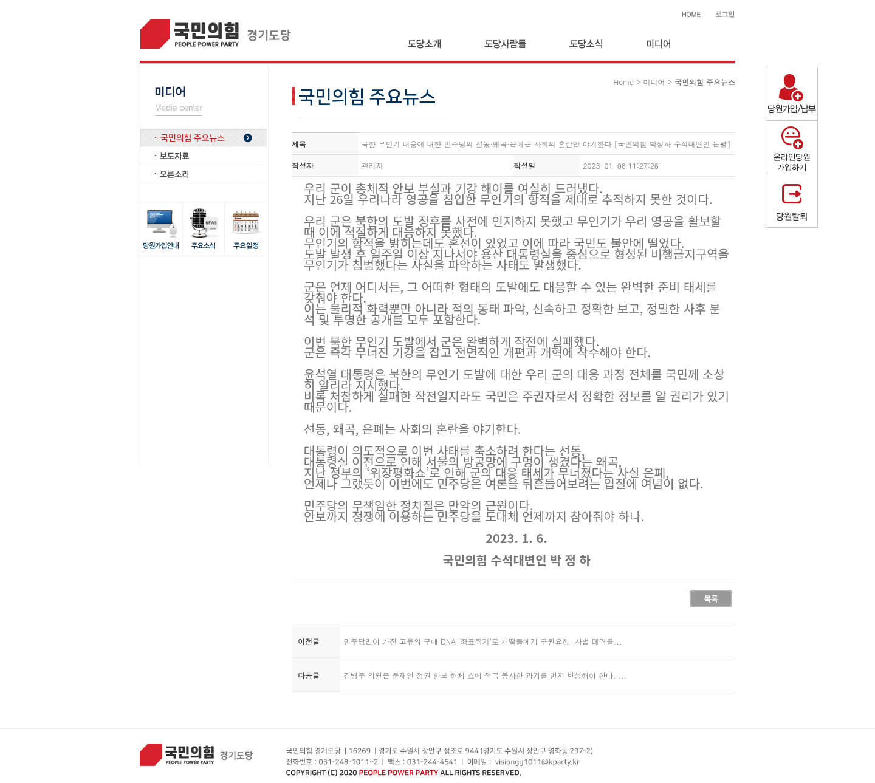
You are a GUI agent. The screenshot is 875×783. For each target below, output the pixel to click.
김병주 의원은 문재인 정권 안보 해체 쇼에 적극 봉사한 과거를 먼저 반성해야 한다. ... (484, 675)
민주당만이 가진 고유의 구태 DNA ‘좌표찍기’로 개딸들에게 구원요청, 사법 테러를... (482, 641)
